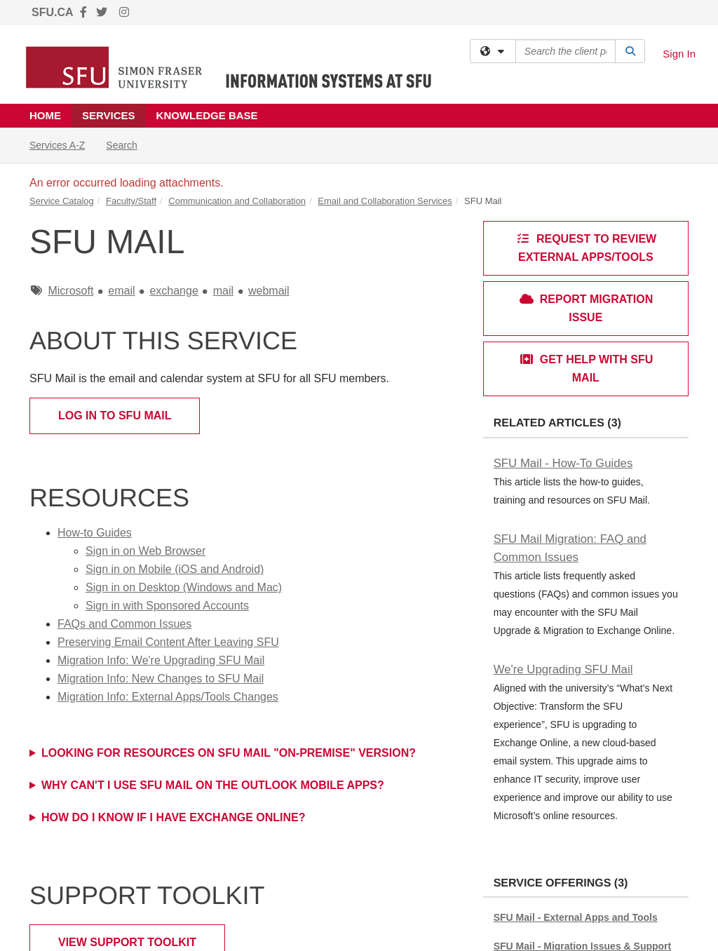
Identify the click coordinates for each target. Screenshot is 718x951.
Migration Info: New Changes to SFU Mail (160, 678)
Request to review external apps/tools (586, 248)
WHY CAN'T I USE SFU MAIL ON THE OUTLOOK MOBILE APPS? (212, 785)
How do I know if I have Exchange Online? (173, 817)
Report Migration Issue (586, 308)
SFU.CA (53, 12)
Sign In (679, 54)
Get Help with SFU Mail (586, 368)
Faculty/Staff (131, 201)
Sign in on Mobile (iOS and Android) (175, 569)
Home (45, 115)
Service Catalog (61, 201)
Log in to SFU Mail (114, 415)
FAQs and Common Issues (124, 624)
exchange (173, 291)
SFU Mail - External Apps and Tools (576, 917)
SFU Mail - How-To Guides (563, 463)
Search (126, 144)
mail (223, 291)
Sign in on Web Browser (145, 551)
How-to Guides (94, 533)
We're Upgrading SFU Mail (563, 669)
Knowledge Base (207, 115)
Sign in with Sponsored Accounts (167, 606)
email (121, 291)
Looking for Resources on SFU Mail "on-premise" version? (228, 753)
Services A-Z (57, 145)
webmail (269, 291)
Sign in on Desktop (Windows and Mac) (184, 587)
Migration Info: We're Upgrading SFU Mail (160, 660)
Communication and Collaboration (237, 201)
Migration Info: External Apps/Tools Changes (167, 697)
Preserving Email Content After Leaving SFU (168, 642)
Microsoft (70, 291)
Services (108, 115)
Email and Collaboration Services (385, 201)
